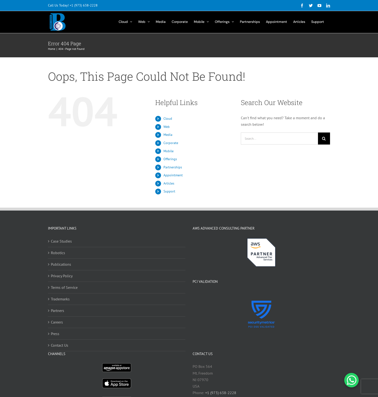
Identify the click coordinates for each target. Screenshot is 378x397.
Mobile (168, 151)
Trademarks (60, 299)
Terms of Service (64, 287)
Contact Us (59, 345)
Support (169, 191)
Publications (61, 264)
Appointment (173, 175)
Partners (57, 310)
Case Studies (61, 241)
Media (167, 134)
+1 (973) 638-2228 (84, 5)
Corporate (170, 143)
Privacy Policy (62, 275)
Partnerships (172, 167)
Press (55, 333)
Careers (57, 322)
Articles (168, 183)
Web (166, 127)
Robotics (58, 252)
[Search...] (279, 138)
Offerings (170, 159)
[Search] (324, 138)
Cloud (167, 118)
